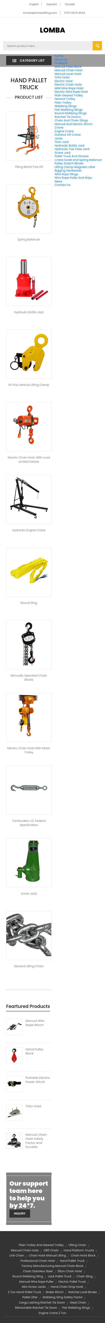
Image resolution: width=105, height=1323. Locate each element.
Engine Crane (64, 131)
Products (61, 63)
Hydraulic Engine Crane (28, 530)
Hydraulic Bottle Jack (70, 145)
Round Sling (28, 603)
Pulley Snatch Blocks (69, 163)
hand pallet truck (72, 1261)
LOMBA (52, 30)
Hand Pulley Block (34, 1051)
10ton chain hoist (70, 1271)
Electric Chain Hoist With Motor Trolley (28, 750)
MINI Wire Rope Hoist (69, 88)
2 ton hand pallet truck (24, 1292)
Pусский (70, 4)
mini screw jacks (34, 1287)
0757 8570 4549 (74, 13)
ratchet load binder (82, 1292)
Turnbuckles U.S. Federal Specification (29, 823)
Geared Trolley (65, 99)
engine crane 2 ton (52, 1313)
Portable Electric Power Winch (38, 1080)
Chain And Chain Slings (71, 120)
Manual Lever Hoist (68, 74)
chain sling (84, 1276)
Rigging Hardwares (68, 170)
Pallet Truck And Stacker (72, 156)
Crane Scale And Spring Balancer (78, 160)
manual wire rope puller (36, 1282)
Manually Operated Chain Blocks (29, 677)
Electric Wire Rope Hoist (71, 92)
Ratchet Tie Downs (68, 117)
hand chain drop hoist (67, 1287)
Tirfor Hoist (62, 77)
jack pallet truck (60, 1276)
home (59, 56)
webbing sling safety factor (63, 1297)
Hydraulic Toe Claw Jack (72, 149)
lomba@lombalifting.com (40, 13)
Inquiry (20, 1213)
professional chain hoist (37, 1261)
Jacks (59, 138)
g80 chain (51, 1250)
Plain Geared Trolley (69, 95)
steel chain (78, 1302)
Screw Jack (63, 153)
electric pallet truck (72, 1282)
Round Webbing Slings (71, 113)
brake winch (54, 1292)
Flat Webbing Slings (69, 110)
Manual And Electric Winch (74, 124)
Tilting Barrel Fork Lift (29, 167)
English (34, 4)
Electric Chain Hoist (68, 84)
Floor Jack (62, 142)
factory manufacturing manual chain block (52, 1266)
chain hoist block (83, 1255)
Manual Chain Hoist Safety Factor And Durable (36, 1141)
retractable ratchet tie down (36, 1308)
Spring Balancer (29, 239)
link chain (17, 1255)
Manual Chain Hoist (68, 70)
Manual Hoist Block (68, 67)
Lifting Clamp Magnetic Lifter (75, 167)
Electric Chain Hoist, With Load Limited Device (29, 459)
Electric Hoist (64, 81)
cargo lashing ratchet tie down (42, 1302)
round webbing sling (27, 1276)
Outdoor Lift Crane (68, 135)
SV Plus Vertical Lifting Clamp (28, 385)
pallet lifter (30, 1297)
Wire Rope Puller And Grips (73, 178)
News (58, 181)
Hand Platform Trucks (79, 1250)
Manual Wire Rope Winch (35, 1023)
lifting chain (77, 1245)
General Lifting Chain (29, 966)
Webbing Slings (66, 106)
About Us (61, 60)
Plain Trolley (63, 103)
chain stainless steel (38, 1271)
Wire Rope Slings (66, 174)
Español (52, 4)
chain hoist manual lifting (47, 1255)
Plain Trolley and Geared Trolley (41, 1245)
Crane (59, 127)
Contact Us (62, 185)
